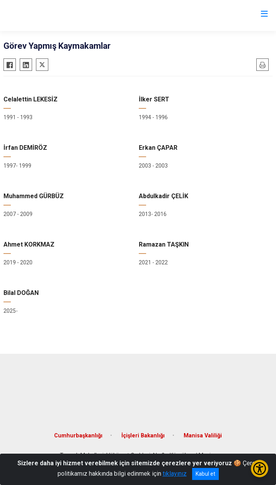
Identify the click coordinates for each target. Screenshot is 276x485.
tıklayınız (175, 473)
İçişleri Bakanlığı (143, 435)
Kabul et (205, 474)
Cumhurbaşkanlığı (78, 435)
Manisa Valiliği (203, 435)
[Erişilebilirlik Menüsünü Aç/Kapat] (259, 468)
